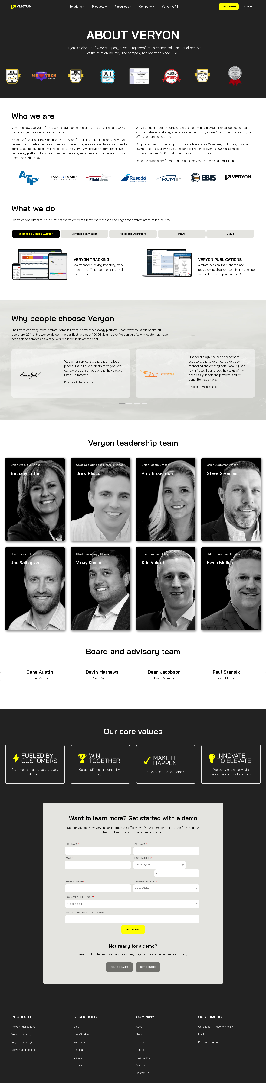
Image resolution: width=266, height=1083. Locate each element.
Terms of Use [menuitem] (64, 1050)
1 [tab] (121, 405)
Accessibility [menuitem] (105, 1050)
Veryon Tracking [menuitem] (21, 987)
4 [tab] (143, 405)
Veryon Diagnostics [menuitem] (23, 1003)
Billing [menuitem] (118, 1050)
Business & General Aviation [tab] (35, 233)
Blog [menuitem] (76, 980)
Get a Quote (148, 920)
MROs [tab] (181, 233)
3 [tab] (136, 405)
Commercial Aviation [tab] (84, 233)
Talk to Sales (119, 920)
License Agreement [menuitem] (85, 1050)
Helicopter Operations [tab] (133, 233)
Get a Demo (229, 6)
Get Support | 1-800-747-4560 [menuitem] (215, 980)
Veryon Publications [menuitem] (23, 980)
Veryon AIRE (170, 6)
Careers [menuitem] (140, 1018)
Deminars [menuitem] (79, 1003)
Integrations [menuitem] (143, 1011)
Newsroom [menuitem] (142, 987)
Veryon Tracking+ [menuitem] (21, 995)
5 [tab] (143, 658)
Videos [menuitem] (78, 1011)
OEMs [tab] (230, 233)
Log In (248, 6)
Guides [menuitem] (78, 1018)
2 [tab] (128, 405)
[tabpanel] (71, 373)
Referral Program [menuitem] (208, 995)
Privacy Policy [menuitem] (19, 1050)
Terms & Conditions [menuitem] (42, 1050)
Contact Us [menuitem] (142, 1026)
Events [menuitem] (140, 995)
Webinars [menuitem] (79, 995)
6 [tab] (151, 658)
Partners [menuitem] (141, 1003)
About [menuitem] (139, 980)
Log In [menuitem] (201, 987)
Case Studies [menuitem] (81, 987)
